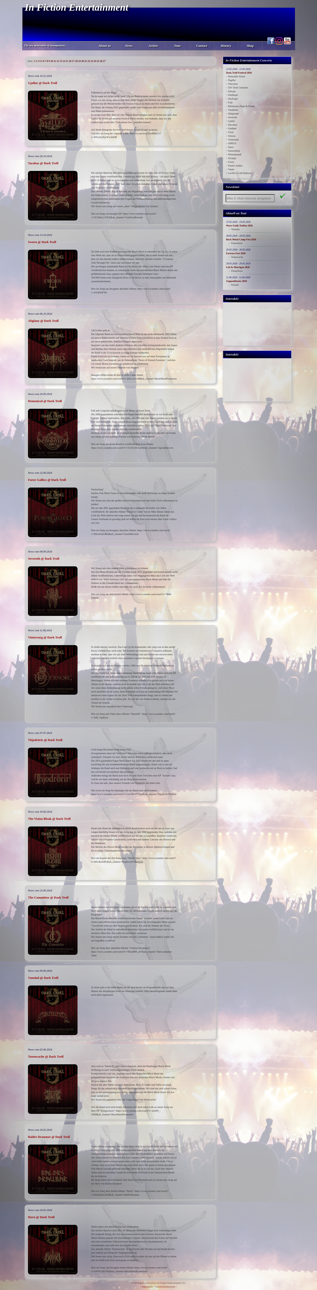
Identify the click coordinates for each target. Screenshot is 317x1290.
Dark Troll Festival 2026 (239, 72)
